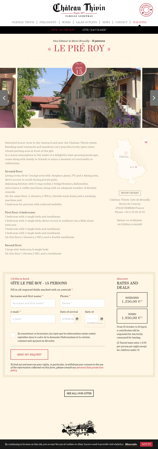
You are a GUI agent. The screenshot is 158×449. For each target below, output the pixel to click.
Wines (66, 24)
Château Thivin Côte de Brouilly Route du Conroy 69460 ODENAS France (130, 203)
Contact (121, 24)
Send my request (29, 354)
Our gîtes (140, 24)
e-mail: (16, 311)
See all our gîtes (79, 393)
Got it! (146, 444)
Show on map (130, 193)
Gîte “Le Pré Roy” (63, 30)
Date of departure (91, 314)
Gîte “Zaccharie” (94, 30)
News (106, 24)
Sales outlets (86, 24)
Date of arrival (69, 311)
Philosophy (48, 24)
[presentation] (4, 98)
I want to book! (110, 59)
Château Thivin (23, 24)
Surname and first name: (27, 296)
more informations (47, 59)
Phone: (65, 296)
